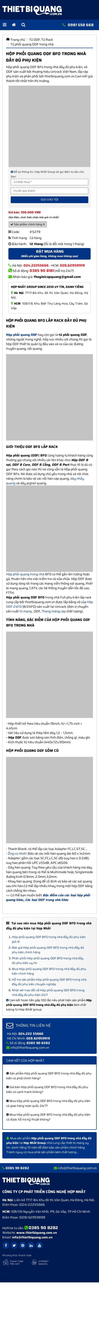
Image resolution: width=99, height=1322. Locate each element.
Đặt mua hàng (49, 253)
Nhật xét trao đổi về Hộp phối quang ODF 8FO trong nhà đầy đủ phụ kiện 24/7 (48, 992)
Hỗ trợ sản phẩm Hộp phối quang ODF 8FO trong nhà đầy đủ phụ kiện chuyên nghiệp (49, 982)
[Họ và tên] (49, 191)
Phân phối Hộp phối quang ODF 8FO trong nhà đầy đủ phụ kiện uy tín (47, 960)
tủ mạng (26, 611)
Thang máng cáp (53, 611)
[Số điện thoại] (49, 182)
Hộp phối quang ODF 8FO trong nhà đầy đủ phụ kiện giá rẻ (49, 939)
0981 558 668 (81, 25)
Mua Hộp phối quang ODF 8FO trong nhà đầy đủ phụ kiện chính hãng (49, 971)
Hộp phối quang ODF (21, 334)
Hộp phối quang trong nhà (25, 574)
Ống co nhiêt (17, 853)
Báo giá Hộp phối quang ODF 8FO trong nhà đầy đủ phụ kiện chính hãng (48, 950)
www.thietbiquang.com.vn (36, 1232)
